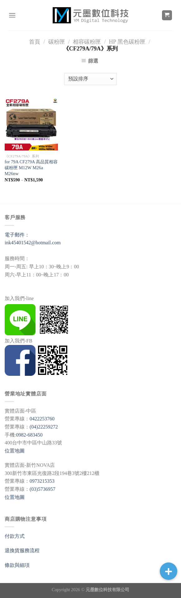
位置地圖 (15, 450)
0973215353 (42, 481)
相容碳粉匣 (87, 42)
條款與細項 (17, 565)
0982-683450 (29, 435)
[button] (168, 571)
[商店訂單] (90, 79)
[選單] (12, 15)
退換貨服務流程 (22, 550)
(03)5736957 (42, 489)
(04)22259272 (44, 426)
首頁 (34, 42)
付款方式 (15, 536)
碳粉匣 (56, 42)
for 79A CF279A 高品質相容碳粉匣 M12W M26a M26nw (31, 167)
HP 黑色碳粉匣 (127, 42)
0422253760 (42, 418)
